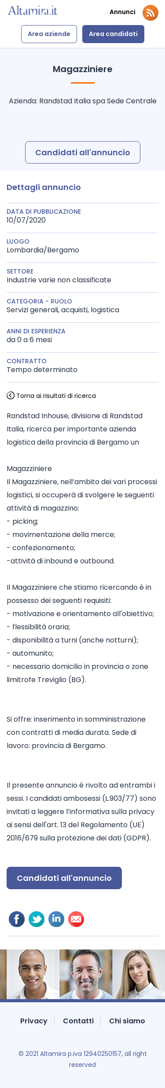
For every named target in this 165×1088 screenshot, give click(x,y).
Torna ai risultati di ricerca (56, 395)
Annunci (123, 12)
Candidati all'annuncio (82, 152)
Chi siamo (127, 1021)
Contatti (78, 1021)
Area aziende (49, 33)
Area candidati (113, 33)
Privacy (34, 1021)
